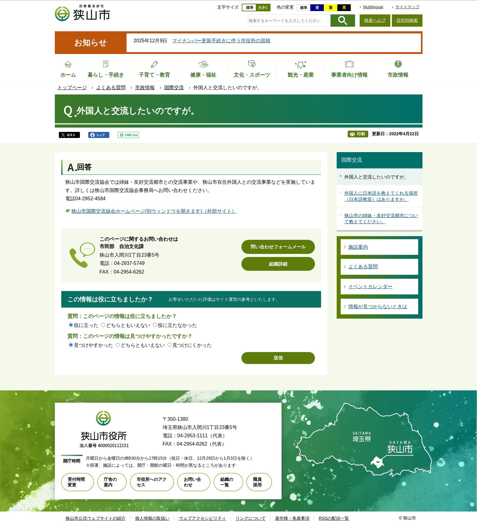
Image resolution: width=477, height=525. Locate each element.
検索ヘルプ (375, 20)
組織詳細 (278, 263)
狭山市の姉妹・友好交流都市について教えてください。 (381, 218)
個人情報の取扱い (152, 518)
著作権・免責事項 (292, 518)
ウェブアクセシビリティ (202, 518)
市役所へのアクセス (152, 482)
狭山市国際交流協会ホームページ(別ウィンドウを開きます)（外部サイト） (154, 210)
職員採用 (257, 482)
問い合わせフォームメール (278, 246)
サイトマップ (407, 7)
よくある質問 (111, 87)
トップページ (72, 87)
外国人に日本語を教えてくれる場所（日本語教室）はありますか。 (381, 196)
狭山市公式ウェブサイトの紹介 (96, 518)
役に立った (86, 325)
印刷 (361, 134)
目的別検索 (407, 20)
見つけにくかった (192, 345)
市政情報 (145, 87)
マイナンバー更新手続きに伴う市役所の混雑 (221, 40)
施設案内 (358, 247)
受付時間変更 (76, 482)
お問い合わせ (192, 482)
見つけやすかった (93, 345)
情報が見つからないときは (377, 306)
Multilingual (373, 7)
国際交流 (174, 87)
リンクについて (251, 518)
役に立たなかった (177, 325)
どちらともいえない (128, 325)
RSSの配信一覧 (334, 518)
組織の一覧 (226, 482)
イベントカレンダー (370, 286)
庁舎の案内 (110, 482)
